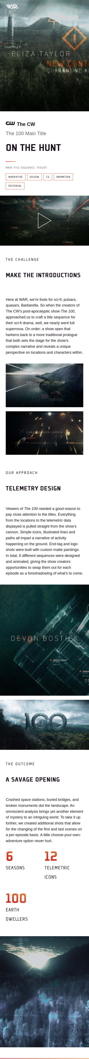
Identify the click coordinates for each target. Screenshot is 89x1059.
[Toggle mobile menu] (79, 6)
